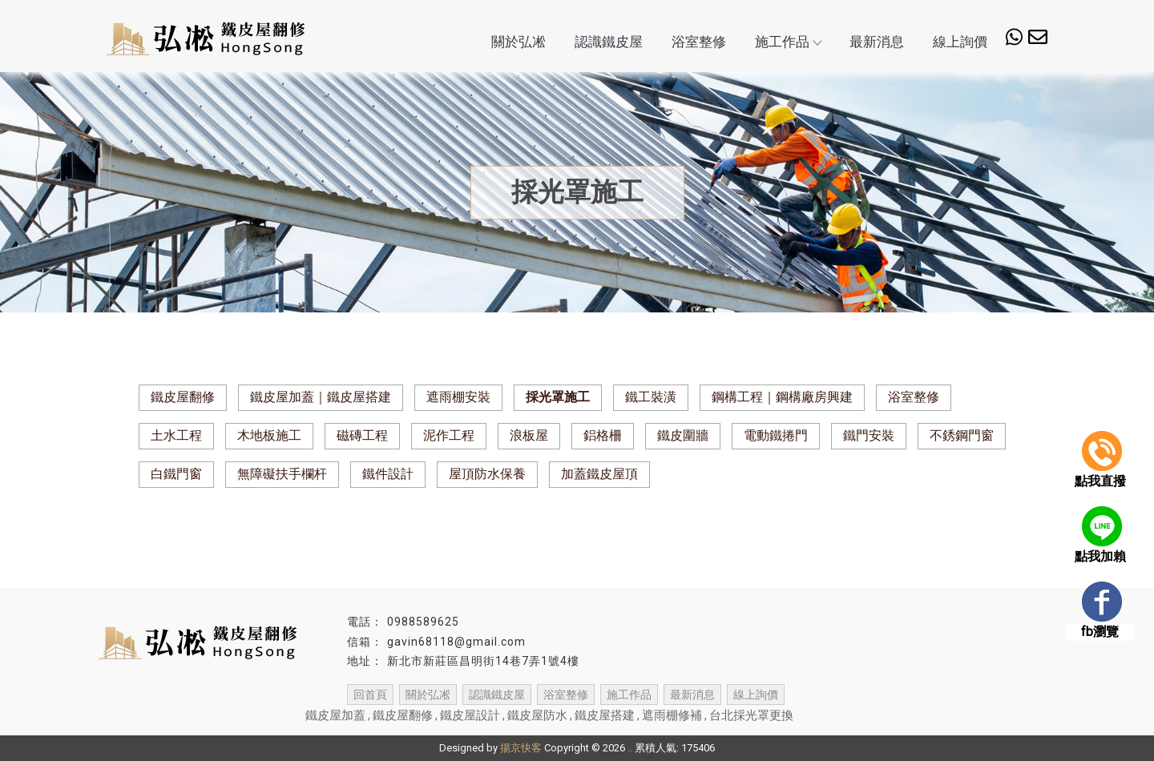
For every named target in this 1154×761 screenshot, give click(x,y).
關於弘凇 (518, 42)
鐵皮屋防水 (537, 715)
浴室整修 (699, 42)
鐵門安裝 (868, 435)
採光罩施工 (558, 397)
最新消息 (876, 42)
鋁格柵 (602, 435)
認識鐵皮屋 (609, 42)
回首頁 (370, 694)
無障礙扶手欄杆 (282, 473)
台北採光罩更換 (751, 715)
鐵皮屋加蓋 (335, 715)
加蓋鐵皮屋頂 (599, 473)
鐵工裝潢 (650, 397)
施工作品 (788, 42)
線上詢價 (960, 42)
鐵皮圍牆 (682, 435)
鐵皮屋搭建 (605, 715)
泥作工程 (448, 435)
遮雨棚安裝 (458, 397)
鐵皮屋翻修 (183, 397)
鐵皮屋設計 (470, 715)
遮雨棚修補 (672, 715)
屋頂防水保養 (487, 473)
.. (629, 748)
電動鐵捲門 (776, 435)
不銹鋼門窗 (962, 435)
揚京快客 (521, 748)
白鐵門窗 (176, 473)
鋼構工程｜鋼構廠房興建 (782, 397)
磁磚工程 (362, 435)
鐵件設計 (388, 473)
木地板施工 (269, 435)
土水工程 (176, 435)
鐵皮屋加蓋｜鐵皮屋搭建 (320, 397)
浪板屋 (529, 435)
